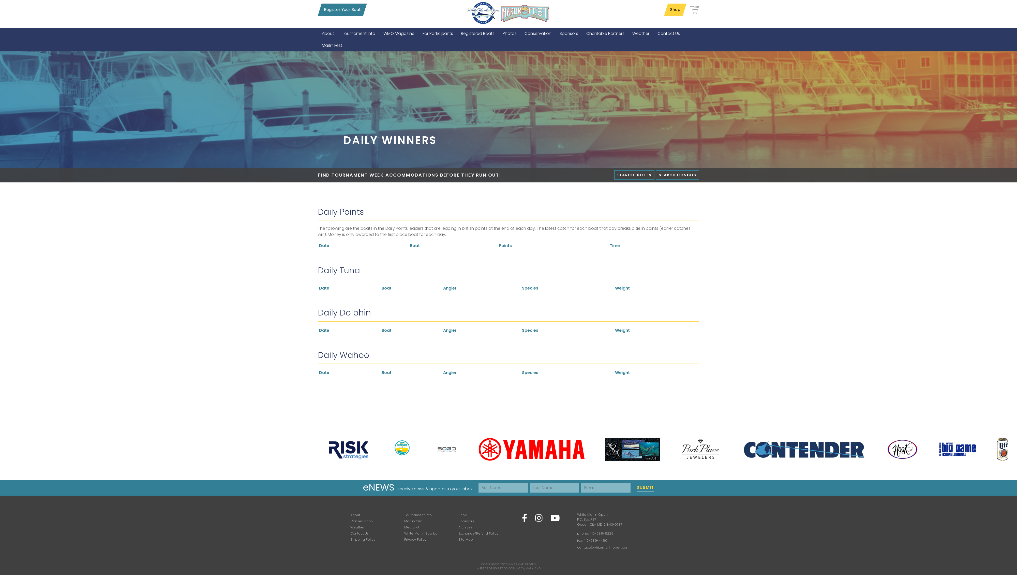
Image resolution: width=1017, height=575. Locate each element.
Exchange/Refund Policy (478, 533)
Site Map (465, 539)
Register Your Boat (342, 9)
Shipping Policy (362, 539)
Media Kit (411, 527)
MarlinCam (413, 521)
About (355, 515)
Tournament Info (418, 515)
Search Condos (677, 175)
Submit (645, 487)
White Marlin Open (522, 564)
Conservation (361, 521)
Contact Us (359, 533)
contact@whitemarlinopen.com (603, 547)
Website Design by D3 (492, 568)
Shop (675, 9)
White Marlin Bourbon (422, 533)
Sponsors (466, 521)
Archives (465, 527)
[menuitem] (328, 33)
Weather (357, 527)
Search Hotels (634, 175)
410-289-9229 (602, 533)
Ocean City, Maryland (524, 568)
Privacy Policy (415, 539)
